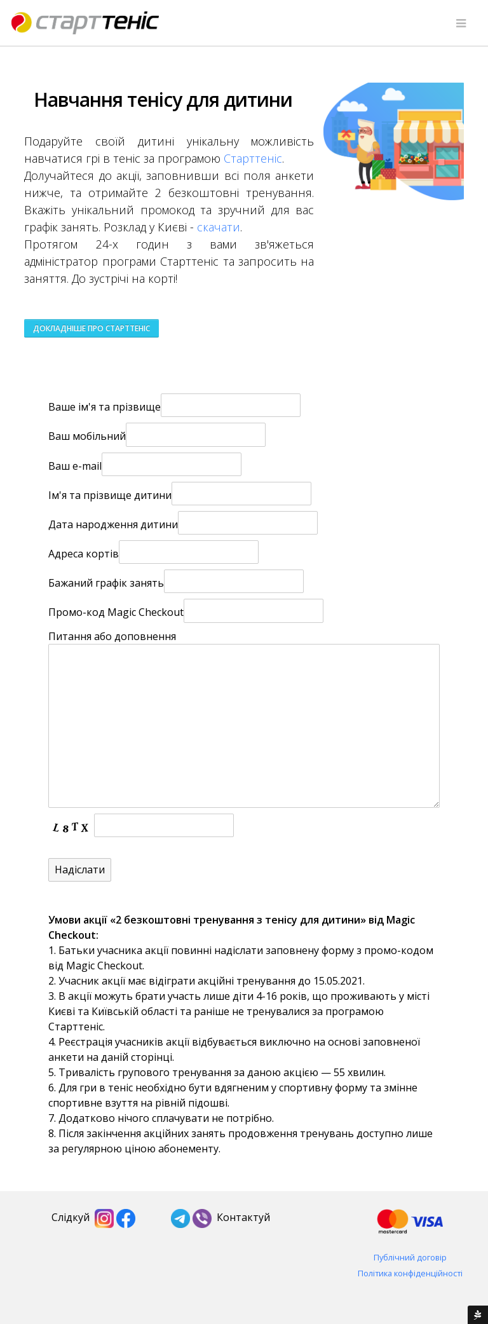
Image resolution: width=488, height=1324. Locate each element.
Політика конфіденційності (410, 1273)
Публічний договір (410, 1257)
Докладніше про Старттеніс (91, 328)
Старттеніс (253, 158)
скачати (218, 227)
